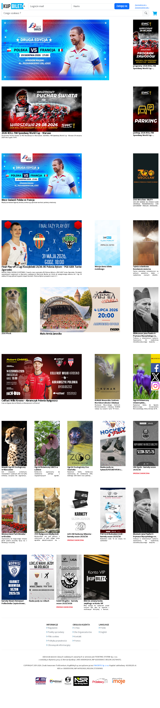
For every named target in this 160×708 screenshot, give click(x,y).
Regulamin (52, 628)
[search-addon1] (72, 13)
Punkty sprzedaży (56, 632)
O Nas (77, 628)
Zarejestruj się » (141, 5)
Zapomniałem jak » (142, 7)
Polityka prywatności (57, 641)
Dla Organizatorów (83, 632)
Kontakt (77, 636)
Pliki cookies (53, 636)
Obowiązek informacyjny (59, 645)
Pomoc (77, 641)
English (103, 632)
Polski (103, 628)
